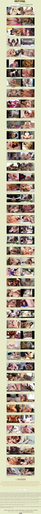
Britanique (23, 309)
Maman (26, 162)
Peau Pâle (27, 477)
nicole (2, 484)
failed (6, 483)
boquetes (12, 484)
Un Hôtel (23, 225)
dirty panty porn (8, 482)
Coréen (12, 162)
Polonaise (9, 372)
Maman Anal (9, 16)
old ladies (29, 482)
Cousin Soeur (23, 435)
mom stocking (22, 483)
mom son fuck (24, 484)
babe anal (32, 483)
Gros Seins (23, 162)
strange (9, 484)
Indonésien (9, 120)
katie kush (22, 482)
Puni (22, 246)
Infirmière (26, 309)
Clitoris (9, 330)
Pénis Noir (23, 16)
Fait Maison (9, 162)
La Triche (23, 99)
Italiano (20, 510)
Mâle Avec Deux (23, 120)
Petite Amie (23, 204)
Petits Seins (25, 246)
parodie (19, 484)
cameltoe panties (27, 483)
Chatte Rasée (27, 16)
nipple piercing (39, 484)
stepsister (3, 483)
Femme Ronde (9, 477)
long (31, 4)
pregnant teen (13, 482)
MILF (13, 309)
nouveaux (27, 4)
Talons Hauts (9, 267)
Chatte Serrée (13, 393)
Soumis (25, 456)
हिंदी (34, 510)
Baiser (22, 456)
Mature (25, 267)
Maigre (11, 141)
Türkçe (23, 510)
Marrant (8, 456)
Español (13, 510)
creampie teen (17, 482)
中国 (36, 510)
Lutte (22, 183)
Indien (8, 141)
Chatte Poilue (23, 330)
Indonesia (27, 510)
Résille (22, 393)
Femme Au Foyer (13, 414)
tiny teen (14, 483)
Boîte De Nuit (23, 37)
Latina (8, 58)
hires (21, 484)
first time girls (30, 484)
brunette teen (10, 483)
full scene (3, 482)
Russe (26, 58)
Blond (8, 351)
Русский (31, 510)
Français (9, 183)
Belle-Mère (27, 120)
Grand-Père (23, 88)
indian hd (33, 482)
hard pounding (5, 484)
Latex (8, 204)
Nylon (12, 267)
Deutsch (9, 510)
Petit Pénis (11, 435)
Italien (22, 267)
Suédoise (13, 99)
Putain (10, 288)
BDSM (8, 288)
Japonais (26, 99)
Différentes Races (10, 37)
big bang (16, 484)
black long (25, 482)
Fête (22, 372)
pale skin (35, 483)
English (6, 510)
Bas (24, 372)
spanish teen (18, 483)
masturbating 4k (37, 482)
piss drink (34, 484)
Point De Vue (9, 99)
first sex (39, 483)
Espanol (14, 37)
